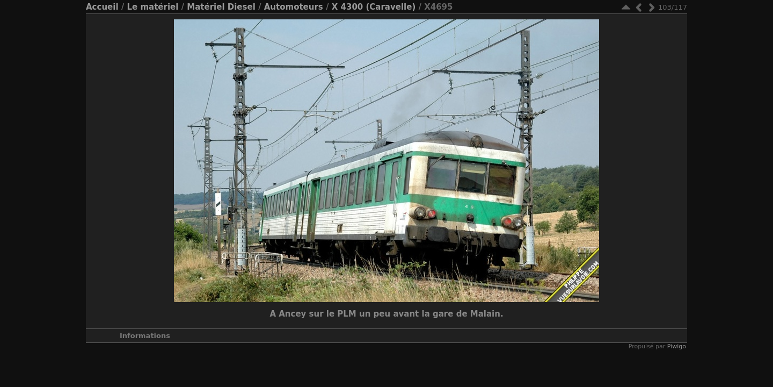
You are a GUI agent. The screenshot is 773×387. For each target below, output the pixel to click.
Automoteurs (293, 7)
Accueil (102, 7)
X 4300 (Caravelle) (374, 7)
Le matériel (152, 7)
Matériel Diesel (221, 7)
